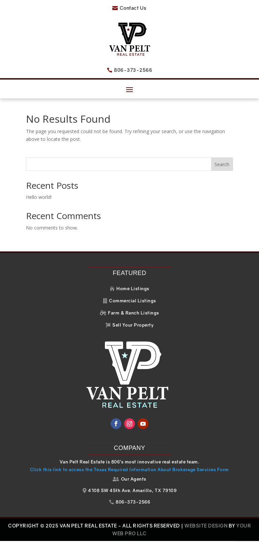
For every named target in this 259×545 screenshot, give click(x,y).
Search (221, 168)
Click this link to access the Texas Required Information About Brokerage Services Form (129, 473)
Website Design (205, 530)
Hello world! (39, 201)
